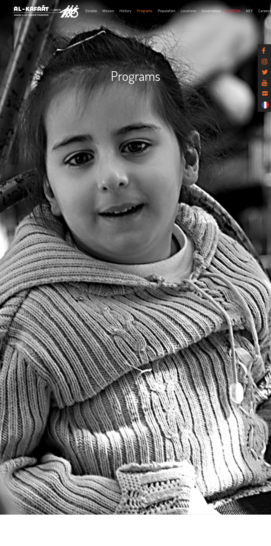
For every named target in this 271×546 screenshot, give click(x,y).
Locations (188, 11)
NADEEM (233, 11)
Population (166, 11)
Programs (144, 11)
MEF (249, 11)
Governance (211, 11)
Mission (108, 11)
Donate (91, 11)
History (125, 11)
